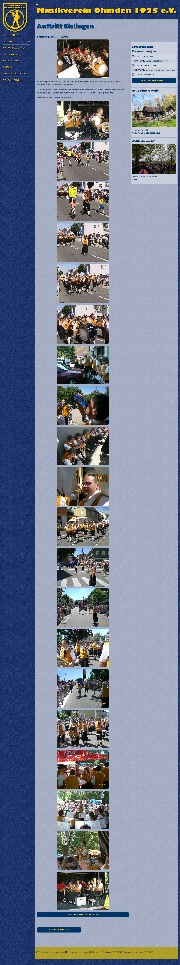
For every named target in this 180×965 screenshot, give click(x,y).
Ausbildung (12, 54)
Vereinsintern (44, 952)
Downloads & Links (16, 73)
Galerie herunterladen (84, 914)
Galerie (9, 66)
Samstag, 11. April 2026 (154, 132)
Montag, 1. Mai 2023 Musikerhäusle (154, 178)
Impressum (59, 952)
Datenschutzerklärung (78, 952)
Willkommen (12, 35)
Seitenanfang (60, 929)
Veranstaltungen (155, 80)
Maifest (144, 56)
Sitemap (96, 952)
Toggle (37, 5)
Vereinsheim (12, 60)
